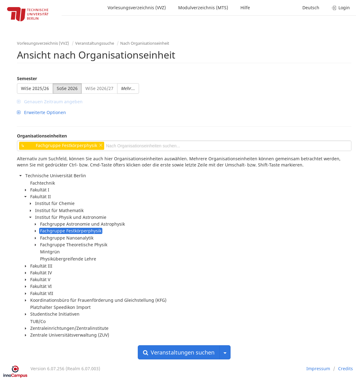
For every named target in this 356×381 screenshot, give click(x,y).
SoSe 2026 (67, 88)
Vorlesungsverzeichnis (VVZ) (137, 7)
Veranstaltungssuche (94, 43)
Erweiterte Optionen (41, 112)
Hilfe (245, 7)
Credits (345, 368)
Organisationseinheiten (42, 136)
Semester (27, 78)
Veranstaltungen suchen (179, 352)
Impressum (318, 368)
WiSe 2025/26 (35, 88)
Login (341, 7)
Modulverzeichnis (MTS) (203, 7)
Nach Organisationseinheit (144, 43)
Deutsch (310, 7)
